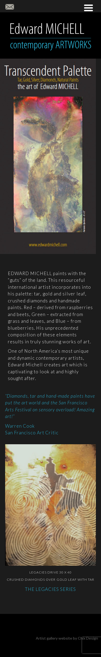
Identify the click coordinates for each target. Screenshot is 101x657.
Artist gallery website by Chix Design (67, 638)
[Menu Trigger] (88, 7)
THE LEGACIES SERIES (50, 589)
